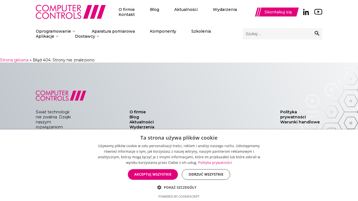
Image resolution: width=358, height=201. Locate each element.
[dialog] (179, 165)
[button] (178, 187)
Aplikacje (45, 36)
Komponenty (163, 31)
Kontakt (127, 14)
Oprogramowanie (53, 31)
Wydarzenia (225, 9)
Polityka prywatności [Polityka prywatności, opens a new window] (215, 162)
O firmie (127, 9)
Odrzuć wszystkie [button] (206, 174)
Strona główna (14, 60)
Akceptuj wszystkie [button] (152, 174)
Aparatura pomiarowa (113, 31)
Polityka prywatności (293, 114)
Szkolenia (201, 31)
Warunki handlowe (300, 122)
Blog (154, 9)
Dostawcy (85, 36)
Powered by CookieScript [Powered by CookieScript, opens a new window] (179, 196)
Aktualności (186, 9)
